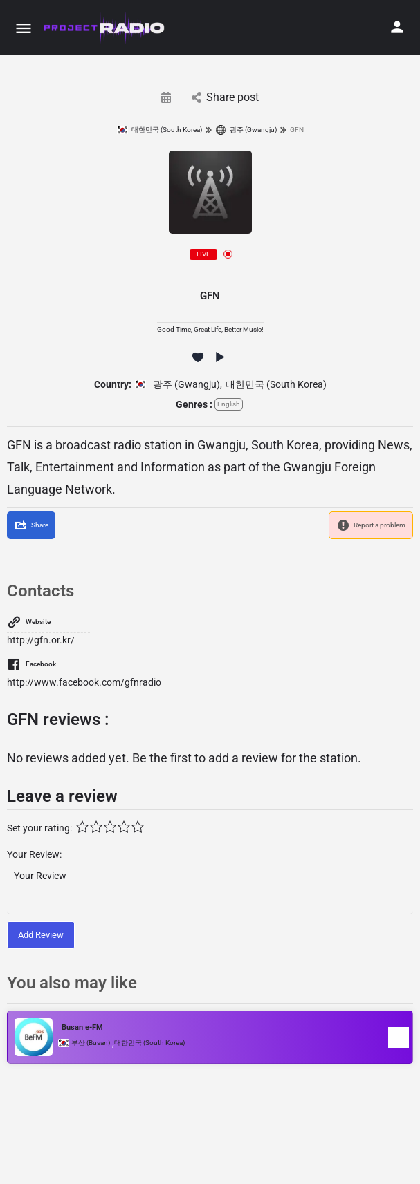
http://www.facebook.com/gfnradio (84, 682)
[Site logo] (105, 27)
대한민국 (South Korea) (159, 130)
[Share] (31, 525)
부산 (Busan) (90, 1043)
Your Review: (34, 854)
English (228, 404)
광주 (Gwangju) (246, 129)
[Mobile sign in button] (397, 27)
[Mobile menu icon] (23, 28)
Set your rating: (39, 828)
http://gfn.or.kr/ (41, 640)
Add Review (41, 935)
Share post (225, 97)
